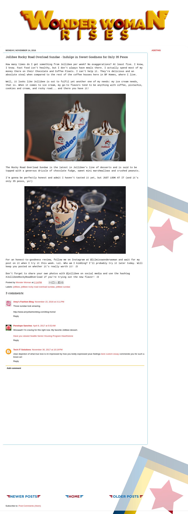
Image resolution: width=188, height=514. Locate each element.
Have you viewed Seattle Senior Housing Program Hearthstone (43, 336)
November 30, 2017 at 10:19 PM (47, 349)
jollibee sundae (63, 287)
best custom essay (110, 354)
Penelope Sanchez (22, 325)
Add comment (14, 368)
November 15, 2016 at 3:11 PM (49, 302)
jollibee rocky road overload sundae (38, 287)
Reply (16, 316)
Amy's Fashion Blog (23, 302)
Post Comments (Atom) (30, 506)
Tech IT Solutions (22, 349)
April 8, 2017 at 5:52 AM (44, 325)
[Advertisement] (75, 469)
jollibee (16, 287)
